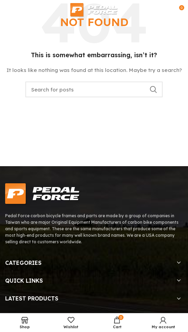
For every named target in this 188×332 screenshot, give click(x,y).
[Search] (94, 89)
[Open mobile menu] (8, 10)
